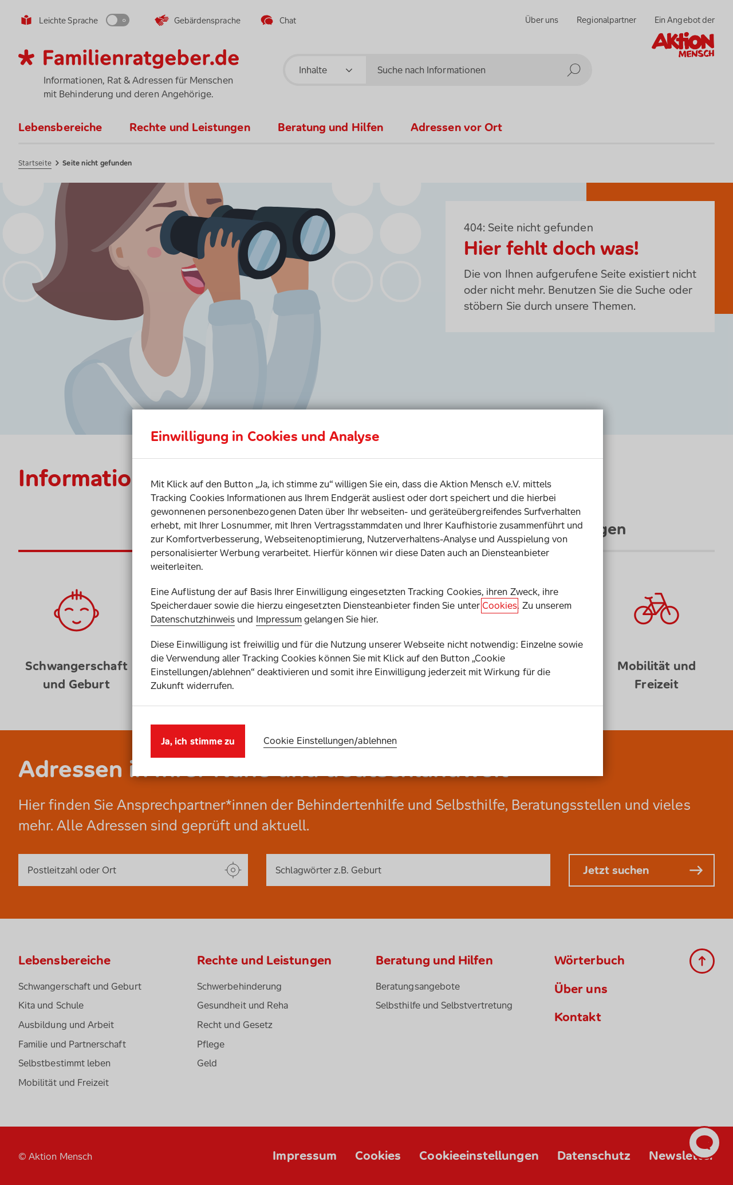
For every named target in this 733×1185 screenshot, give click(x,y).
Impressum (279, 619)
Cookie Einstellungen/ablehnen (330, 740)
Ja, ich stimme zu (198, 741)
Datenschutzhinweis (193, 619)
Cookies (499, 605)
